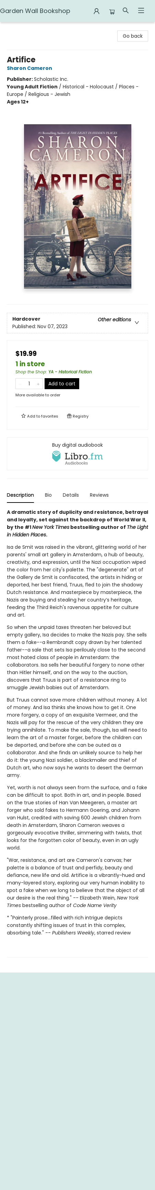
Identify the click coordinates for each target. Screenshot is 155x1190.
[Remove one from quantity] (20, 383)
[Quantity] (29, 383)
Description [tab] (20, 495)
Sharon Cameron (30, 68)
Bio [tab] (48, 495)
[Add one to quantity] (38, 383)
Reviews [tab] (99, 495)
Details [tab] (71, 495)
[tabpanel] (77, 732)
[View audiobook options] (77, 454)
